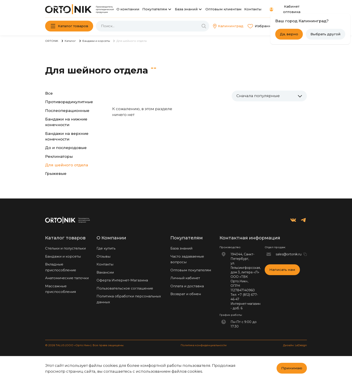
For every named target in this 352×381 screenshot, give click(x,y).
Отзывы (103, 256)
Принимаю (291, 368)
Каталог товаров (73, 26)
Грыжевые (55, 173)
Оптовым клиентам (223, 9)
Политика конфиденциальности (204, 345)
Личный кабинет (185, 278)
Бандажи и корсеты (63, 256)
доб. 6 (237, 308)
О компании (128, 9)
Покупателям (154, 9)
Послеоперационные (67, 110)
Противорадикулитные (69, 102)
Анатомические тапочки (67, 278)
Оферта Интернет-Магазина (122, 280)
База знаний (186, 9)
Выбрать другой (325, 34)
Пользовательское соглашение (125, 288)
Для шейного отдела (66, 165)
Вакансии (105, 272)
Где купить (106, 248)
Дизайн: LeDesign (295, 345)
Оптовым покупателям (190, 270)
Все (49, 93)
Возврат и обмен (185, 294)
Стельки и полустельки (65, 248)
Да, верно (289, 34)
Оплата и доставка (187, 286)
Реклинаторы (59, 156)
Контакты (253, 9)
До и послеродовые (66, 147)
